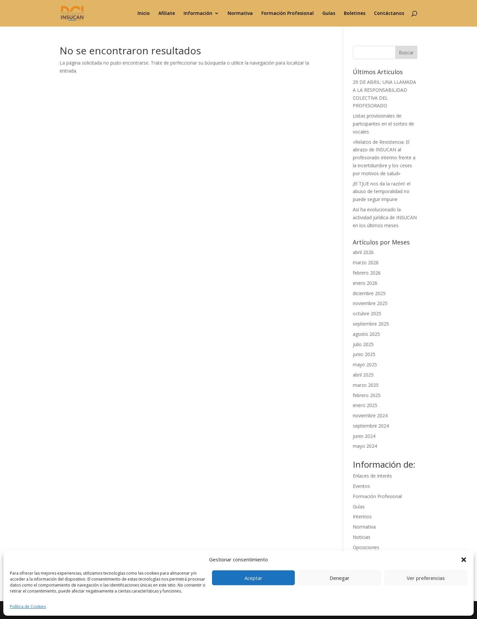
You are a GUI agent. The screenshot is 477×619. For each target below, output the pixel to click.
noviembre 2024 (370, 415)
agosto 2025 (366, 334)
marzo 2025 (366, 385)
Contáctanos (389, 13)
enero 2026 (365, 283)
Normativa (240, 13)
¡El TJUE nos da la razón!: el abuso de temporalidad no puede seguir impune (381, 192)
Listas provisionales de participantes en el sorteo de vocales (383, 124)
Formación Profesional (287, 13)
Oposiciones (366, 547)
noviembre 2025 (370, 303)
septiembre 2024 (371, 426)
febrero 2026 (367, 273)
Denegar (339, 578)
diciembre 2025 (369, 293)
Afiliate (166, 13)
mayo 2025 (365, 364)
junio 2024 (364, 436)
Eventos (361, 486)
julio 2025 (363, 344)
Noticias (361, 537)
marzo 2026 (366, 262)
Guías (328, 13)
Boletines (354, 13)
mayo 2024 (365, 446)
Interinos (362, 516)
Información (198, 13)
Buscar (406, 52)
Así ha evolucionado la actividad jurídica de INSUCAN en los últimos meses (385, 217)
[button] (463, 559)
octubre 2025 (367, 313)
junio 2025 (364, 354)
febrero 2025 (367, 395)
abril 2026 (363, 252)
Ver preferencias (426, 578)
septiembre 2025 (371, 324)
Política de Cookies (28, 606)
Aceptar (253, 578)
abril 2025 (363, 375)
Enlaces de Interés (372, 476)
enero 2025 (365, 405)
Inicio (143, 13)
